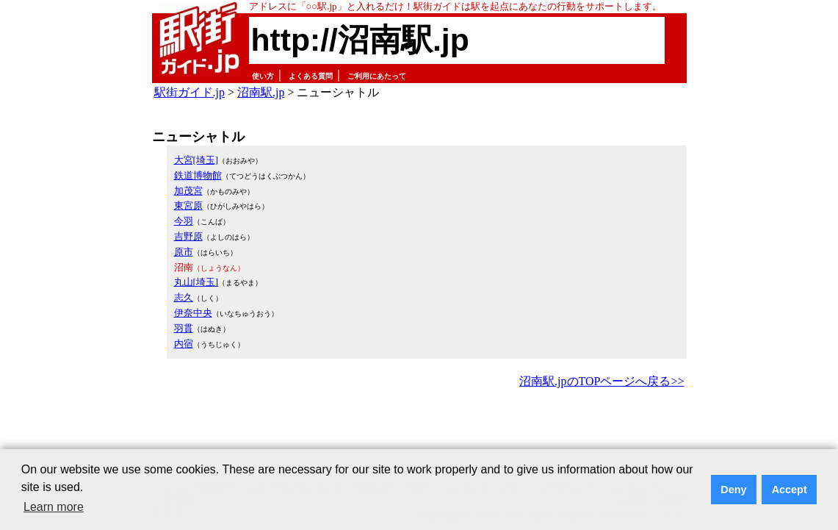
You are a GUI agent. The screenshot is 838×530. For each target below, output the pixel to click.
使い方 (263, 76)
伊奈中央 (193, 312)
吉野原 (188, 236)
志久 (183, 297)
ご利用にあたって (376, 76)
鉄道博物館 (198, 175)
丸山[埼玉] (196, 281)
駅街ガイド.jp (189, 92)
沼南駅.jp (260, 92)
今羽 (183, 220)
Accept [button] (789, 489)
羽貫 (183, 328)
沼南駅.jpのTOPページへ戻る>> (601, 381)
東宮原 (188, 205)
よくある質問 (311, 76)
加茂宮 (188, 190)
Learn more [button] (54, 507)
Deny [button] (733, 489)
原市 (183, 251)
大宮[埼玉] (196, 159)
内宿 (183, 343)
